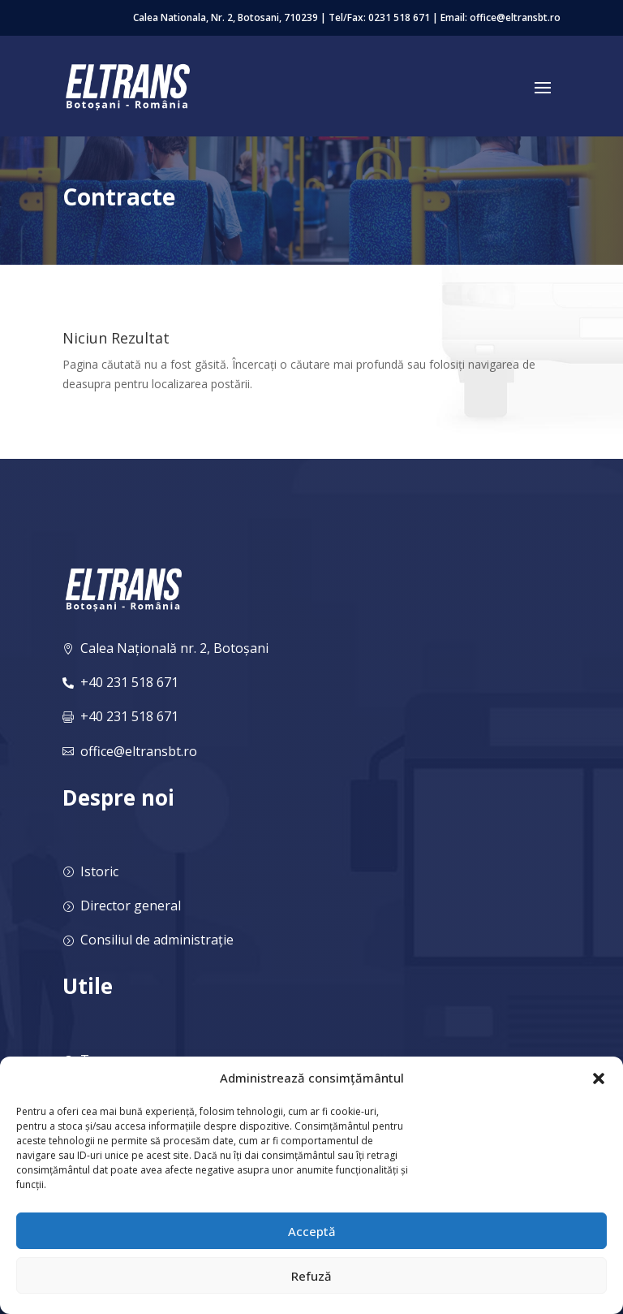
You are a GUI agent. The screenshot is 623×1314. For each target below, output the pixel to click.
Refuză (311, 1276)
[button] (599, 1078)
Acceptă (312, 1231)
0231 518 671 (399, 17)
